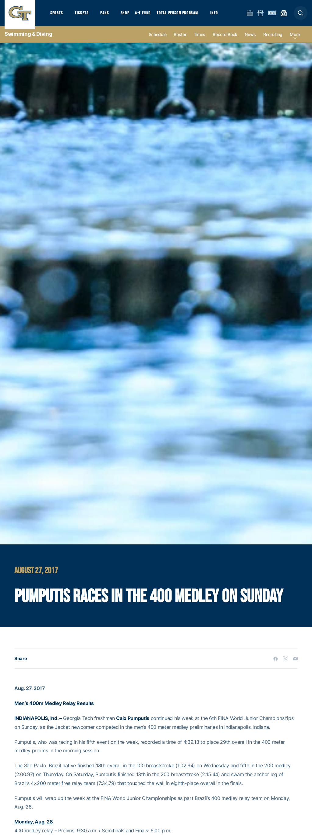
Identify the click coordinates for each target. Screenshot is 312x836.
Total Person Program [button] (184, 15)
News (250, 40)
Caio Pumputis (132, 724)
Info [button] (223, 15)
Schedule (158, 40)
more (295, 40)
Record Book (225, 40)
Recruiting (272, 40)
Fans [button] (109, 15)
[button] (300, 16)
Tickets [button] (84, 15)
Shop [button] (131, 15)
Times (200, 40)
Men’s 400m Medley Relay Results (54, 709)
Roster (180, 40)
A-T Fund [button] (150, 15)
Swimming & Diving (28, 40)
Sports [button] (57, 15)
